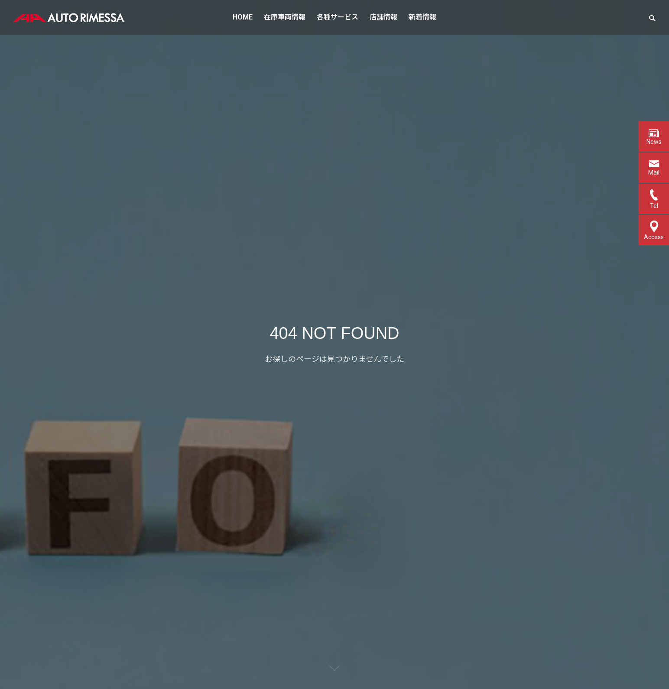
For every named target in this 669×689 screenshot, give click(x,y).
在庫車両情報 (284, 17)
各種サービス (337, 17)
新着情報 (422, 17)
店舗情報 (383, 17)
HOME (243, 17)
